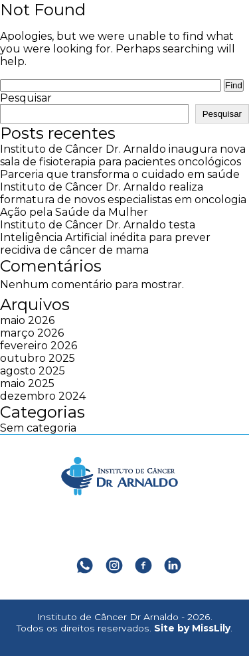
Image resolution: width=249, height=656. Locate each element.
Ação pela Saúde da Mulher (74, 212)
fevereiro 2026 (38, 345)
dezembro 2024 (43, 396)
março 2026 (32, 333)
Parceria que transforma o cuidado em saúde (120, 174)
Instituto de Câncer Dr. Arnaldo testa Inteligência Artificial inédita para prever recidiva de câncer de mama (105, 237)
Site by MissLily (192, 628)
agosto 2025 (32, 371)
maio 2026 (27, 320)
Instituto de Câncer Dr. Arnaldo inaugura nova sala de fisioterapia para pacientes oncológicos (123, 155)
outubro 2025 (37, 358)
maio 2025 (27, 383)
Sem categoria (38, 428)
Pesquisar (26, 98)
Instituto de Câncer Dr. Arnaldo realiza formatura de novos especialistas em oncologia (123, 193)
